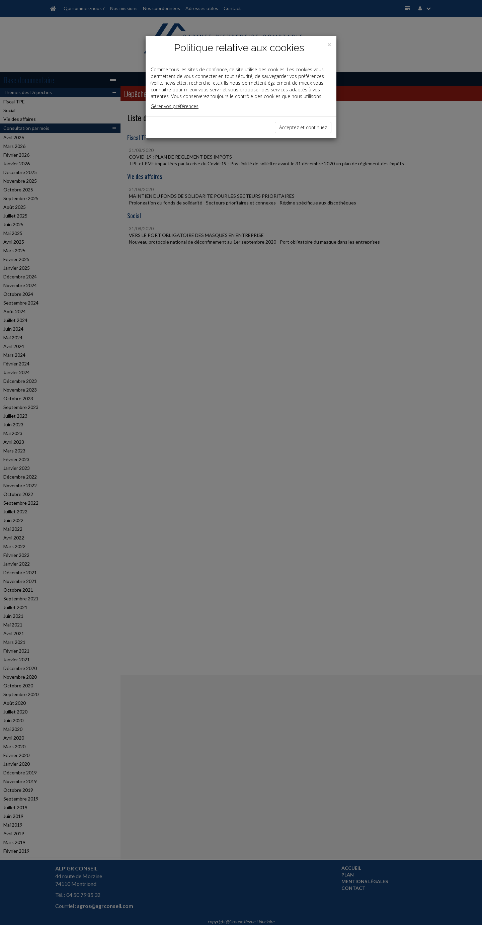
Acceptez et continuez (303, 127)
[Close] (329, 44)
